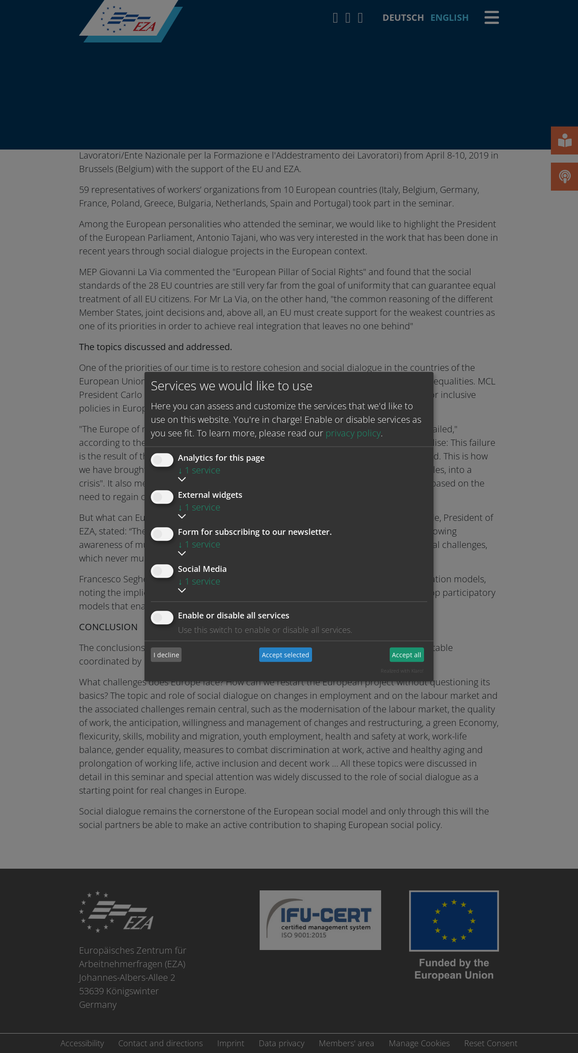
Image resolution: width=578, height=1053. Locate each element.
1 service (199, 470)
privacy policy (353, 433)
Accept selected (285, 655)
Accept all (406, 655)
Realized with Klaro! (402, 670)
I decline (166, 655)
